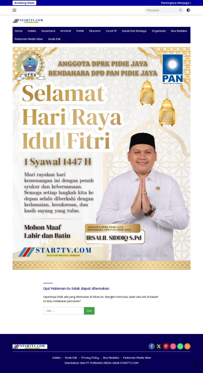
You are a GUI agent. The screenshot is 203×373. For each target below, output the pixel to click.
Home (18, 31)
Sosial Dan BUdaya (134, 31)
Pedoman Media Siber (29, 39)
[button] (180, 10)
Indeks (32, 31)
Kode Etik (54, 39)
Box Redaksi (179, 31)
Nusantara (48, 31)
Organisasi (159, 31)
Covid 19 (111, 31)
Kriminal (66, 31)
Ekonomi (95, 31)
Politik (80, 31)
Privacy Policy (90, 357)
